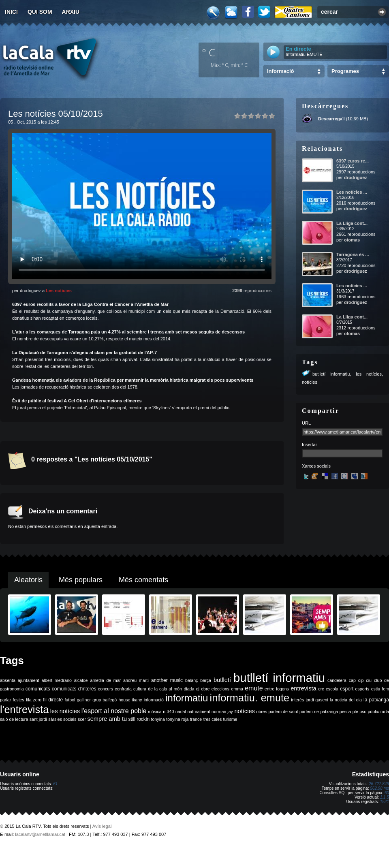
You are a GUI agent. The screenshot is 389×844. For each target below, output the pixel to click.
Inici (11, 12)
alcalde (81, 680)
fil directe (53, 700)
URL (306, 423)
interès (297, 699)
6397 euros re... (352, 160)
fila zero (33, 699)
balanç (191, 680)
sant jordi (38, 719)
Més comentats (143, 580)
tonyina (158, 719)
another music (167, 680)
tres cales (212, 719)
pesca (345, 711)
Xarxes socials (316, 466)
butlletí (222, 680)
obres (261, 711)
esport (346, 689)
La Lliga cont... (352, 223)
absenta (7, 680)
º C (208, 52)
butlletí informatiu (331, 374)
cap (352, 680)
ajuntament (28, 680)
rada (384, 711)
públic (373, 711)
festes (18, 699)
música (155, 711)
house (124, 699)
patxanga (329, 711)
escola (332, 688)
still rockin (139, 719)
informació (154, 699)
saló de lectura (14, 719)
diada (189, 688)
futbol (69, 699)
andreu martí (136, 680)
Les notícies (59, 290)
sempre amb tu (107, 719)
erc (321, 688)
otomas (352, 239)
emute (254, 688)
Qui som (40, 12)
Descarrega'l (331, 118)
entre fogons (277, 688)
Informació (280, 71)
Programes (345, 71)
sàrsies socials (62, 719)
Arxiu (71, 12)
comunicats (38, 689)
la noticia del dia (346, 699)
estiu (375, 688)
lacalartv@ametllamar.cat (40, 834)
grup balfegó (104, 699)
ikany (137, 699)
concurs (105, 688)
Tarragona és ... (352, 254)
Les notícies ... (351, 192)
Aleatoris (28, 580)
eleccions (220, 688)
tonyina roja (177, 719)
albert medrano (57, 680)
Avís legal (102, 826)
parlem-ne (309, 711)
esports (362, 688)
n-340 (168, 711)
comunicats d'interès (74, 689)
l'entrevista (24, 709)
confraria (123, 688)
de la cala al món (165, 688)
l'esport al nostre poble (114, 710)
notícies (309, 382)
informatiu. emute (250, 697)
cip (361, 680)
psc (362, 711)
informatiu (186, 697)
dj (197, 688)
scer (82, 719)
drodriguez (355, 177)
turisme (230, 719)
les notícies (369, 374)
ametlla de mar (105, 680)
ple (355, 711)
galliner (84, 699)
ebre (205, 688)
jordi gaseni (317, 699)
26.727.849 (379, 784)
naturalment (198, 711)
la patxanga (376, 700)
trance (196, 719)
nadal (180, 711)
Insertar (309, 444)
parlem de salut (283, 711)
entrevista (303, 688)
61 (55, 784)
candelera (336, 680)
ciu (369, 680)
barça (205, 680)
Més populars (81, 580)
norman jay (222, 711)
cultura (139, 688)
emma (237, 688)
